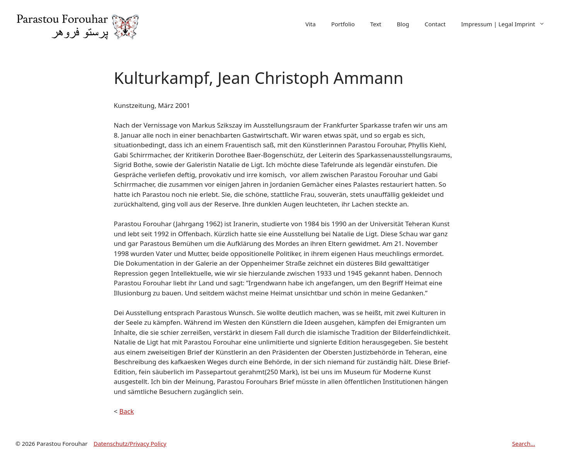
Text (376, 24)
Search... (523, 443)
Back (126, 411)
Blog (403, 24)
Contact (434, 24)
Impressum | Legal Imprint (507, 24)
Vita (310, 24)
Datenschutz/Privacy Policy (130, 443)
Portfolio (343, 24)
